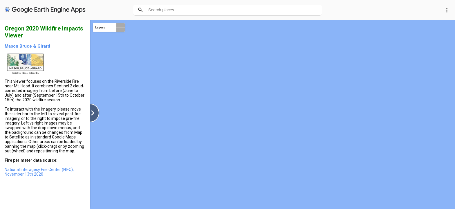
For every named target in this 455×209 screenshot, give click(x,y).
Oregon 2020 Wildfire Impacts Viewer (44, 32)
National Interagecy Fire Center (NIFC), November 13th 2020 (39, 171)
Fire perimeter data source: (31, 160)
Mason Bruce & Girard (27, 46)
